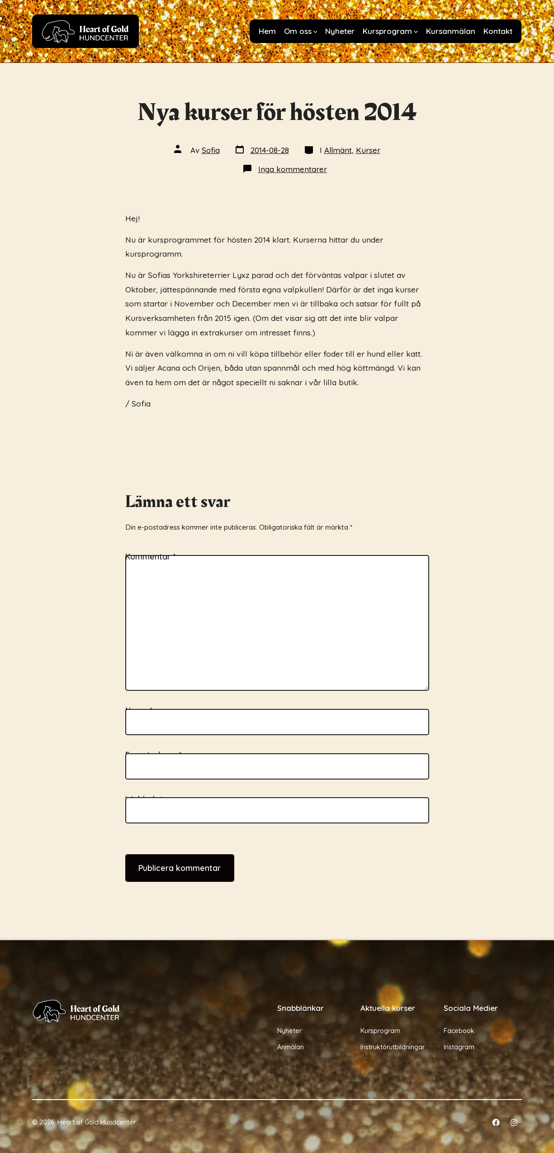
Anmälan (290, 1047)
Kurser (368, 150)
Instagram (459, 1047)
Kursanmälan (450, 31)
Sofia (211, 150)
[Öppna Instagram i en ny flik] (514, 1122)
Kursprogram (390, 31)
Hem (267, 31)
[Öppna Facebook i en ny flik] (496, 1122)
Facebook (459, 1031)
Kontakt (497, 31)
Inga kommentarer (292, 169)
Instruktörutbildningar (392, 1047)
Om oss (300, 31)
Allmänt (338, 150)
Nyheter (340, 31)
